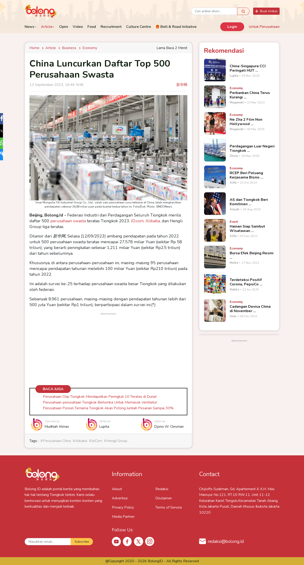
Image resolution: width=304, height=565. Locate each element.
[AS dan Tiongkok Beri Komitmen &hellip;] (215, 203)
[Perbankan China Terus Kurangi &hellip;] (215, 96)
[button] (5, 119)
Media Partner (123, 516)
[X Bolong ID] (138, 541)
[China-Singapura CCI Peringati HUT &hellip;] (215, 70)
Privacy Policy (123, 507)
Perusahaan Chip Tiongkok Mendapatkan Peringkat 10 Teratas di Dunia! (99, 396)
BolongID (155, 561)
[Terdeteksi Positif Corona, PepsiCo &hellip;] (215, 283)
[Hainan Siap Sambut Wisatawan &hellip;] (215, 230)
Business (69, 47)
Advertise (120, 498)
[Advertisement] (108, 348)
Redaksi (161, 489)
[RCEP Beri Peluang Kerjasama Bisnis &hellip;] (215, 176)
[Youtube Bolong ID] (116, 541)
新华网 (181, 84)
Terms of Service (168, 507)
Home (35, 47)
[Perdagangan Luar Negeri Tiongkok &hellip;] (215, 150)
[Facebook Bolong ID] (127, 541)
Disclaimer (163, 498)
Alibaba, (153, 221)
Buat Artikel (266, 11)
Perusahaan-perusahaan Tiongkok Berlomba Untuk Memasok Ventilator (100, 402)
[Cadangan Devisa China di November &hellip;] (215, 310)
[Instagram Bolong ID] (149, 541)
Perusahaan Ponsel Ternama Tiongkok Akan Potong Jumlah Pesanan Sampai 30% (108, 408)
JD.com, (137, 221)
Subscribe (82, 541)
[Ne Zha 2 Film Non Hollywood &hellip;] (215, 123)
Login (232, 26)
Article (50, 47)
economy (89, 47)
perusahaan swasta (68, 221)
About (117, 489)
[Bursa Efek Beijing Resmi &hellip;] (215, 257)
